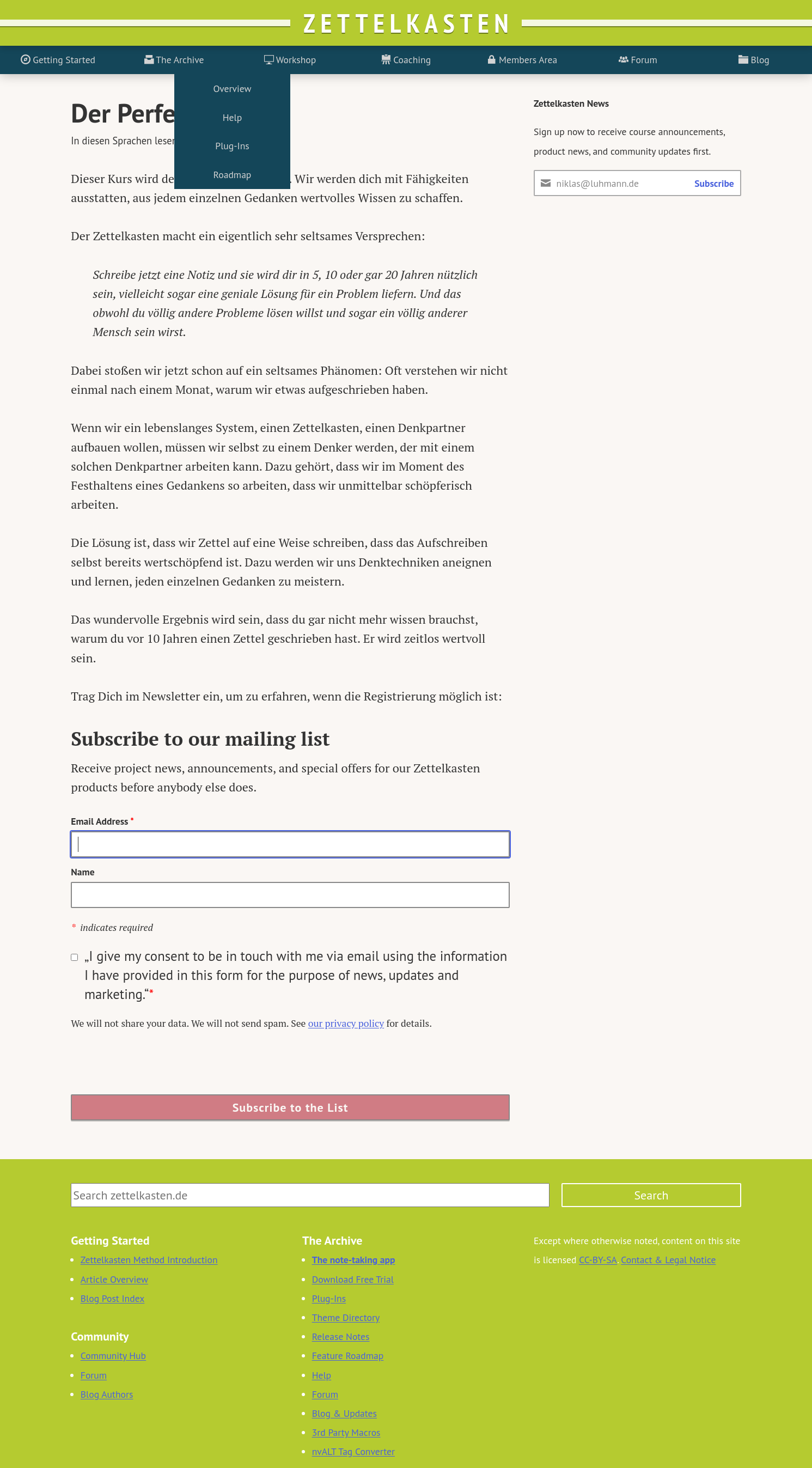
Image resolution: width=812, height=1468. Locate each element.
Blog (754, 59)
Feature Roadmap (348, 1355)
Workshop (290, 59)
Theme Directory (346, 1317)
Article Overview (114, 1279)
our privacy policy (346, 1023)
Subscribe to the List (291, 1107)
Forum (638, 59)
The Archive (174, 59)
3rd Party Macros (346, 1432)
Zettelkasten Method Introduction (149, 1259)
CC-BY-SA (598, 1259)
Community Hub (113, 1355)
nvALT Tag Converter (353, 1451)
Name (82, 872)
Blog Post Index (113, 1298)
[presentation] (153, 1064)
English (251, 140)
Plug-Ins (329, 1298)
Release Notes (341, 1336)
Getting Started (58, 59)
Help (321, 1375)
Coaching (406, 59)
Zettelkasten (408, 23)
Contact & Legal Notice (668, 1259)
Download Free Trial (353, 1279)
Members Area (522, 59)
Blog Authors (107, 1394)
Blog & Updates (344, 1413)
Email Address (102, 821)
